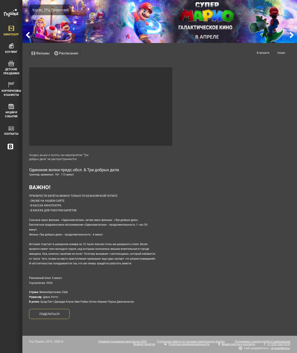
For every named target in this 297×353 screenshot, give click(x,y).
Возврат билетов (144, 344)
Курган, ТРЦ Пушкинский (50, 10)
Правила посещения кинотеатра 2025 (122, 341)
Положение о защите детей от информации (262, 341)
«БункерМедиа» (280, 348)
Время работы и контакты (238, 344)
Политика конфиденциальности (189, 344)
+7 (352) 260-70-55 (278, 344)
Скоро (281, 52)
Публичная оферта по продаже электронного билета (191, 341)
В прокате (263, 52)
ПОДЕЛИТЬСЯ (49, 314)
